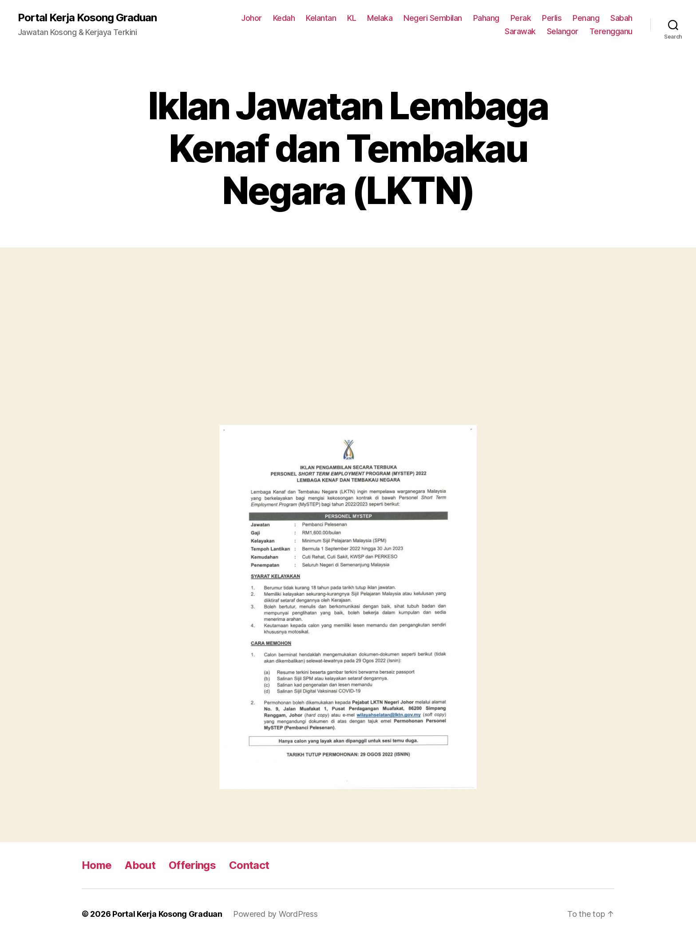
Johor (251, 18)
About (140, 865)
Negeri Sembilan (432, 18)
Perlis (552, 18)
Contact (249, 865)
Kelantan (321, 18)
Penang (586, 18)
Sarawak (520, 31)
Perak (520, 18)
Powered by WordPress (275, 914)
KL (351, 18)
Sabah (621, 18)
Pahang (486, 18)
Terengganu (611, 31)
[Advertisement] (348, 345)
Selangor (562, 31)
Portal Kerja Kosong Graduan (87, 17)
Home (96, 865)
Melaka (379, 18)
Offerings (192, 865)
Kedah (284, 18)
